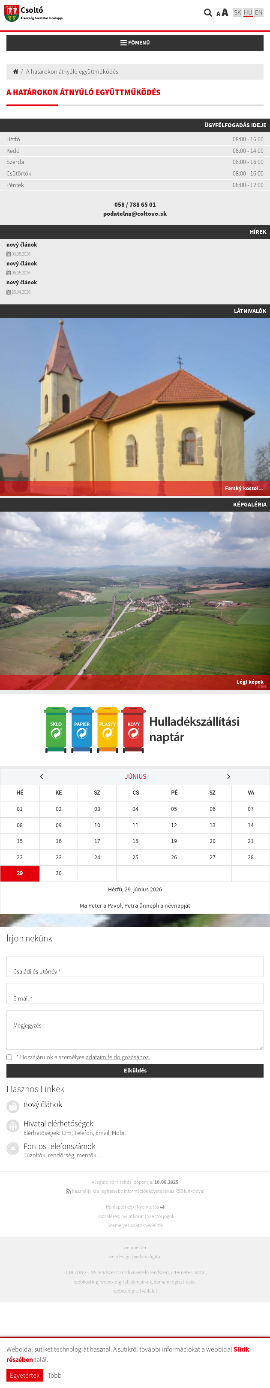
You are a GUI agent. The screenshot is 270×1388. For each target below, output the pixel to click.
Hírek (258, 231)
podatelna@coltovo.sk (135, 213)
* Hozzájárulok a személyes (78, 1057)
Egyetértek (24, 1375)
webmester (135, 1248)
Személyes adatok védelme (135, 1225)
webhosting (86, 1282)
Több (55, 1375)
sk (237, 12)
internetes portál (188, 1272)
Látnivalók (250, 311)
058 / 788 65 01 (135, 204)
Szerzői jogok (160, 1216)
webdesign (119, 1257)
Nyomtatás (151, 1207)
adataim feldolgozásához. (118, 1057)
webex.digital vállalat (135, 1291)
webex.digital (148, 1257)
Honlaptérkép (120, 1207)
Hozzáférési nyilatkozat (120, 1216)
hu (248, 12)
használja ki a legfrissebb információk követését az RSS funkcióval (135, 1191)
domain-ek (141, 1282)
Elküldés (135, 1070)
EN (259, 12)
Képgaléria (250, 504)
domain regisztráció (174, 1282)
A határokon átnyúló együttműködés (72, 71)
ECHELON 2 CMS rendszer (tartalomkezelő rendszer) (116, 1272)
